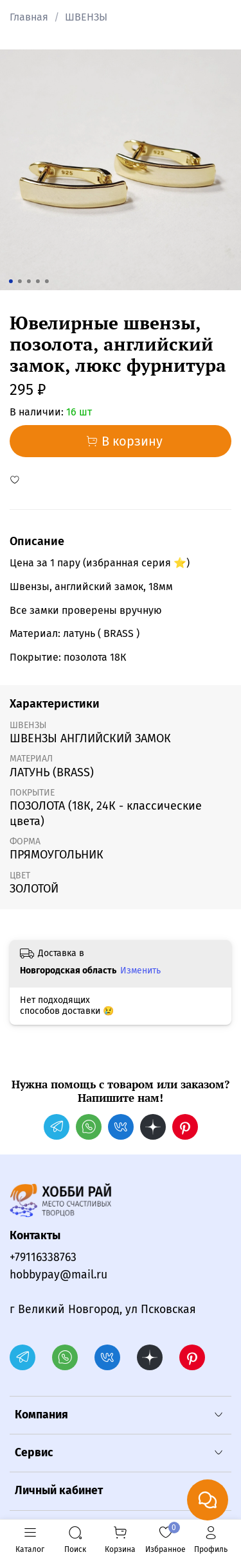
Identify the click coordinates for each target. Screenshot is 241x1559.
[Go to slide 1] (10, 281)
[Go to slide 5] (46, 281)
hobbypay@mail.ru (58, 1275)
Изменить (140, 970)
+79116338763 (43, 1257)
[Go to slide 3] (28, 281)
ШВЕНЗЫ (86, 17)
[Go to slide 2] (19, 281)
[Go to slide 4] (37, 281)
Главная (29, 17)
